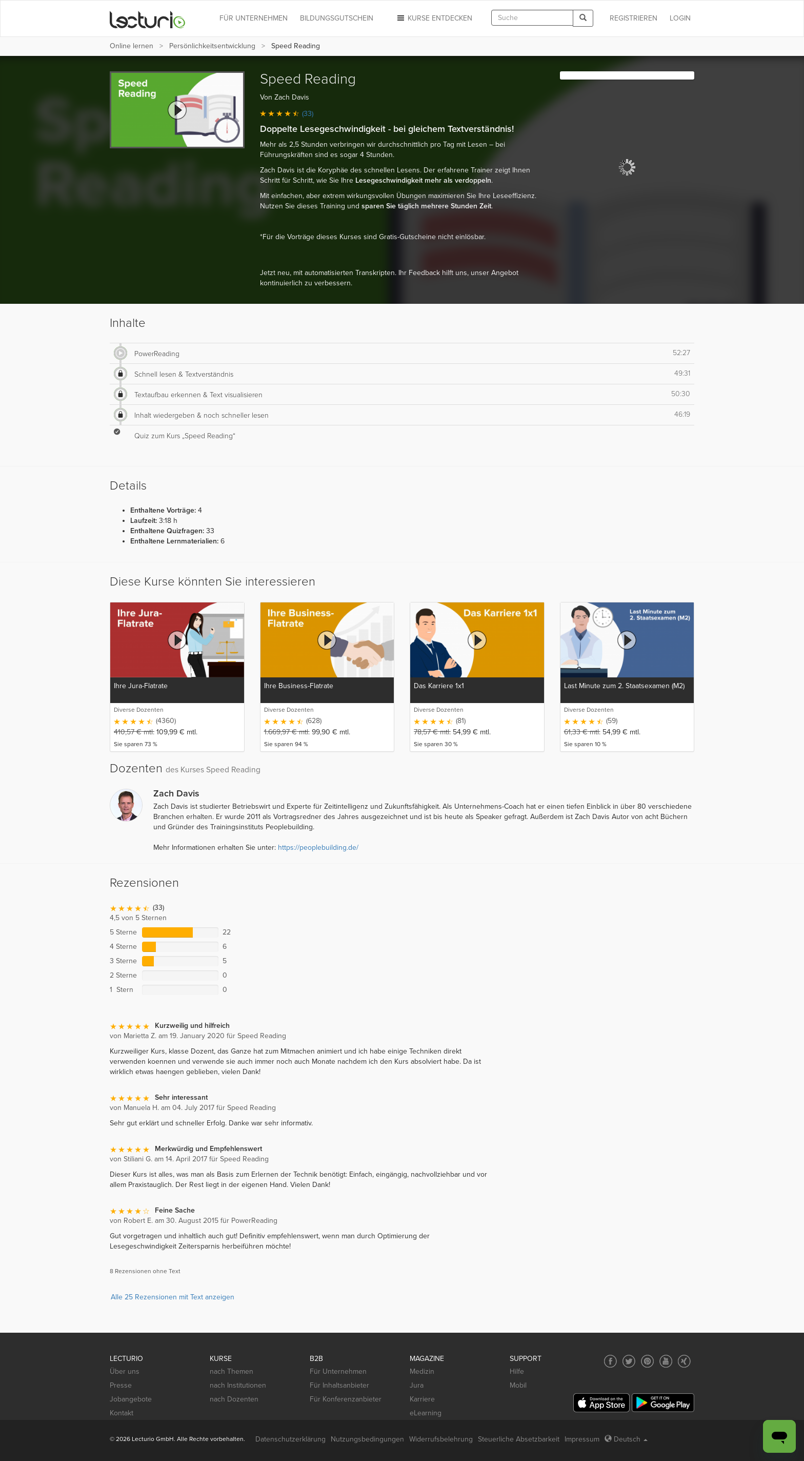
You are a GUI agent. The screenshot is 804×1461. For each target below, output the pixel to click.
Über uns (124, 1371)
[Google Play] (663, 1402)
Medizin (422, 1371)
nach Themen (231, 1371)
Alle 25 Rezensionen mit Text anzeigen (172, 1297)
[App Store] (601, 1402)
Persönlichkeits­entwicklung (212, 46)
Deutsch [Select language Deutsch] (626, 1439)
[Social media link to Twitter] (628, 1361)
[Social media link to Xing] (684, 1361)
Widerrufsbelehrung (441, 1439)
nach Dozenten (234, 1399)
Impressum (582, 1439)
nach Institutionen (238, 1385)
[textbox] (532, 18)
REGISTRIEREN (633, 18)
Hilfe (517, 1371)
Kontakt (121, 1413)
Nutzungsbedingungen (367, 1439)
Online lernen (131, 46)
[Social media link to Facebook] (610, 1361)
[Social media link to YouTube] (665, 1361)
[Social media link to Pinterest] (647, 1361)
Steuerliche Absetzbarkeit (518, 1439)
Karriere (422, 1399)
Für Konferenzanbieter (345, 1399)
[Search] (583, 18)
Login (680, 18)
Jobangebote (131, 1399)
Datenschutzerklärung (290, 1439)
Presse (121, 1385)
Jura (417, 1385)
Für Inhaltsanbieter (339, 1385)
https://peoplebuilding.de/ (318, 847)
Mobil (518, 1385)
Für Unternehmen (338, 1371)
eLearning (425, 1413)
